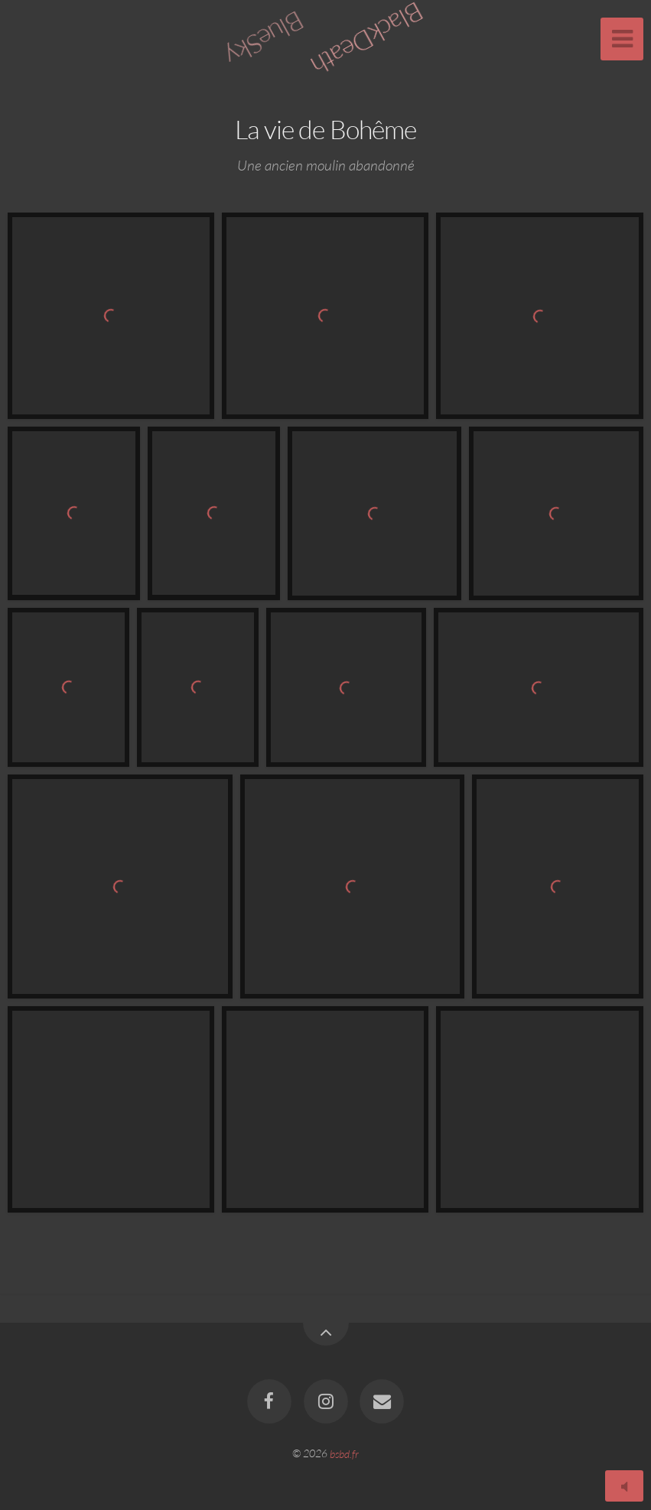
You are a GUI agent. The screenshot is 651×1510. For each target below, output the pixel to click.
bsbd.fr (344, 1453)
